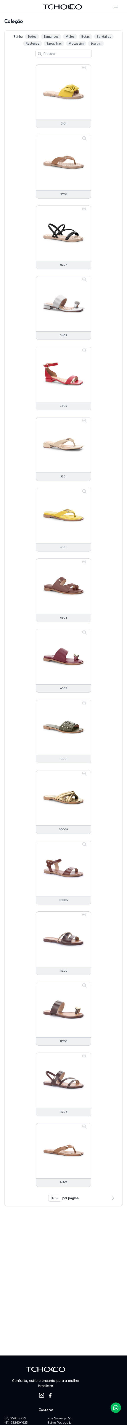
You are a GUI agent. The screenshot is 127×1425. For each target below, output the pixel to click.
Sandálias (104, 36)
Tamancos (51, 36)
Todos (32, 36)
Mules (70, 36)
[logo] (62, 7)
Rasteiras (32, 43)
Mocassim (76, 43)
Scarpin (95, 43)
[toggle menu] (115, 7)
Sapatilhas (54, 43)
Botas (85, 36)
